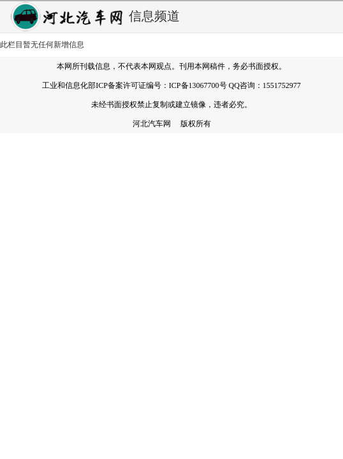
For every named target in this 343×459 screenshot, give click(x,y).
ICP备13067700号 (198, 85)
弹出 (329, 16)
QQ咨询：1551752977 (265, 85)
